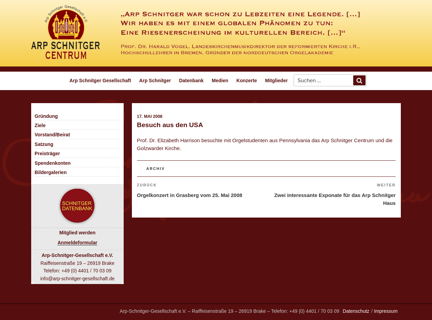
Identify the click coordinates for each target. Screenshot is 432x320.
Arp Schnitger (155, 80)
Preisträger (47, 153)
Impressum (385, 311)
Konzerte (246, 80)
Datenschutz (356, 311)
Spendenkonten (53, 163)
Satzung (44, 144)
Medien (220, 80)
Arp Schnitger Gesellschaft (100, 80)
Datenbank (191, 80)
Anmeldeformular (77, 242)
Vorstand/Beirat (52, 134)
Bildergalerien (50, 172)
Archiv (155, 169)
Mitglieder (276, 80)
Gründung (46, 116)
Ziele (40, 125)
